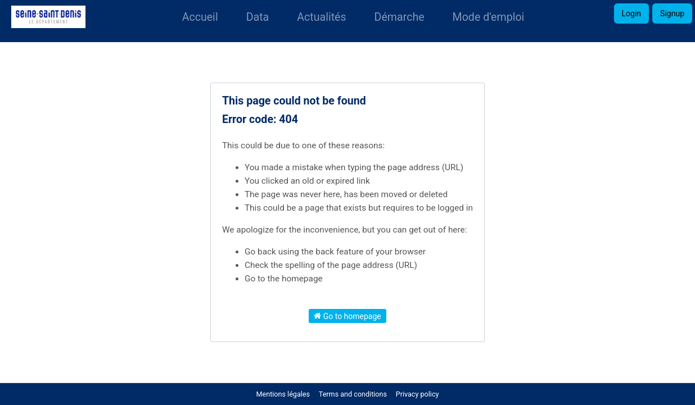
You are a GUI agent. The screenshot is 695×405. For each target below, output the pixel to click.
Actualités (321, 17)
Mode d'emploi (489, 17)
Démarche (399, 17)
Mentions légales (283, 394)
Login (632, 13)
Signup (672, 13)
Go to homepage (347, 315)
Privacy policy (417, 394)
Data (257, 17)
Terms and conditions (354, 394)
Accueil (200, 17)
